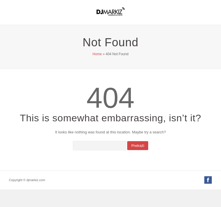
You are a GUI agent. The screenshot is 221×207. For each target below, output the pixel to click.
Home (97, 54)
